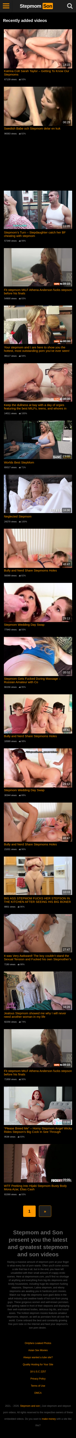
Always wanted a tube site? (38, 1357)
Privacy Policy (38, 1378)
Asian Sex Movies (38, 1350)
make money (49, 1418)
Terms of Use (38, 1385)
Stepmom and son (30, 1406)
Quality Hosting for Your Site (38, 1364)
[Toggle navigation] (6, 6)
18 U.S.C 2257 (38, 1371)
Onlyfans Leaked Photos (38, 1343)
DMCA (38, 1393)
